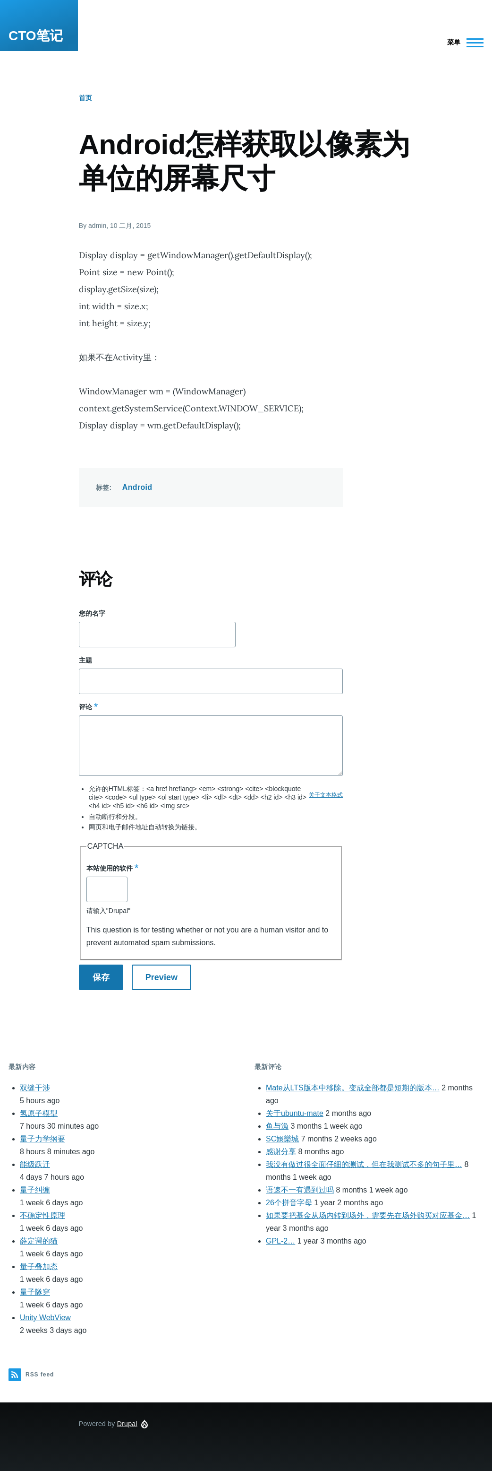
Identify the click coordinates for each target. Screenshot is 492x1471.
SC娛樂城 (282, 1139)
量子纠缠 (35, 1190)
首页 (85, 98)
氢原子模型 (39, 1113)
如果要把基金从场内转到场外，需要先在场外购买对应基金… (368, 1215)
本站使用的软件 (109, 868)
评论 (85, 707)
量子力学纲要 (42, 1139)
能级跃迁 (35, 1164)
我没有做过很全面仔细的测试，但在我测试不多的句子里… (364, 1164)
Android (137, 487)
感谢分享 (281, 1152)
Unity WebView (45, 1318)
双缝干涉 (35, 1088)
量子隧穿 (35, 1292)
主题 (85, 660)
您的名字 (92, 613)
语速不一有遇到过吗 (300, 1190)
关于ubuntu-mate (294, 1113)
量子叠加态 (39, 1266)
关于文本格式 (326, 795)
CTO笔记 (35, 35)
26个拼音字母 (289, 1203)
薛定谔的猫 (39, 1241)
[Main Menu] (462, 42)
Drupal (127, 1423)
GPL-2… (280, 1241)
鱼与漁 (277, 1126)
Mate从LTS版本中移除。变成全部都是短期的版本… (353, 1088)
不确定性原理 (42, 1215)
